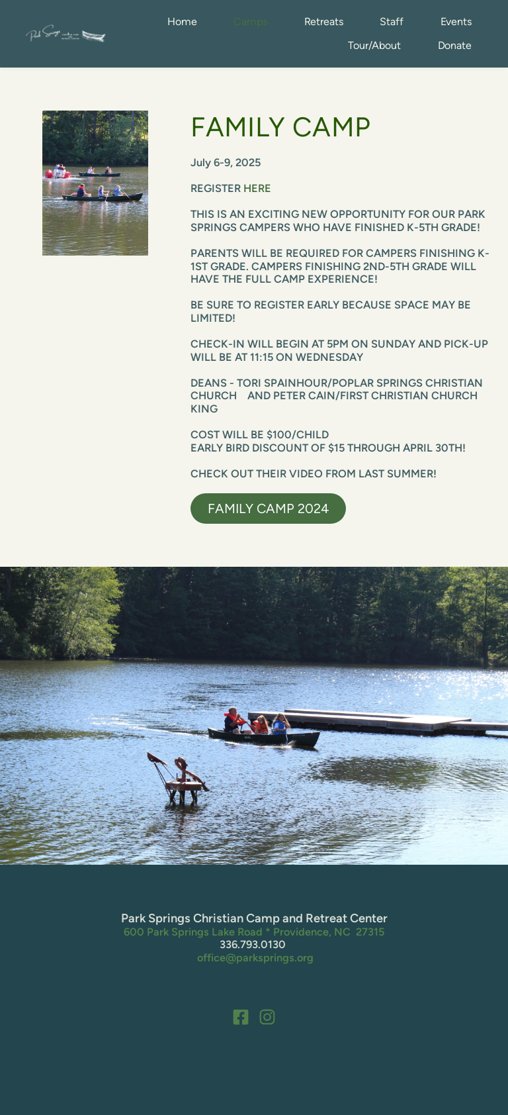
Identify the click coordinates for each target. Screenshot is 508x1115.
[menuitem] (181, 22)
